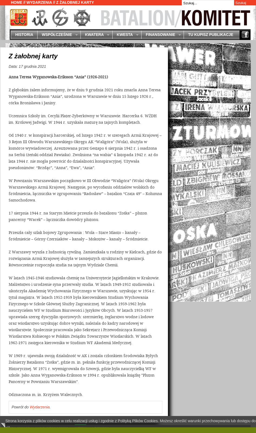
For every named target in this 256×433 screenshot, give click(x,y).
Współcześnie (57, 35)
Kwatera (94, 35)
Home (16, 2)
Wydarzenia (39, 2)
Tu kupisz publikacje (210, 34)
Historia (24, 34)
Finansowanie (161, 35)
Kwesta (125, 35)
